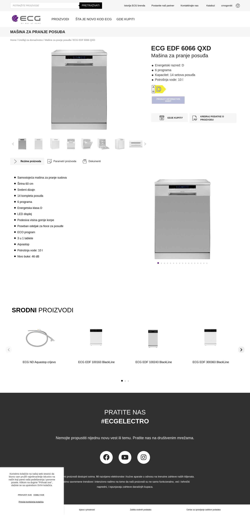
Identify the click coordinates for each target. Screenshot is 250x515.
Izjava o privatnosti (87, 510)
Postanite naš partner (162, 5)
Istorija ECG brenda (134, 5)
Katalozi (210, 5)
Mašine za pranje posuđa (58, 40)
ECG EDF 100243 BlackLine (153, 362)
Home (13, 40)
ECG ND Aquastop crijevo (39, 362)
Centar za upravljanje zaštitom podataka (204, 510)
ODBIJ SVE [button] (38, 495)
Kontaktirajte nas (190, 5)
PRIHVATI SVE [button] (25, 495)
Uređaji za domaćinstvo (30, 40)
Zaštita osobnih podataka (140, 510)
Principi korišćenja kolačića (31, 502)
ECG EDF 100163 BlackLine (96, 362)
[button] (13, 144)
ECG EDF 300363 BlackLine (211, 362)
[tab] (27, 161)
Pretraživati (91, 5)
